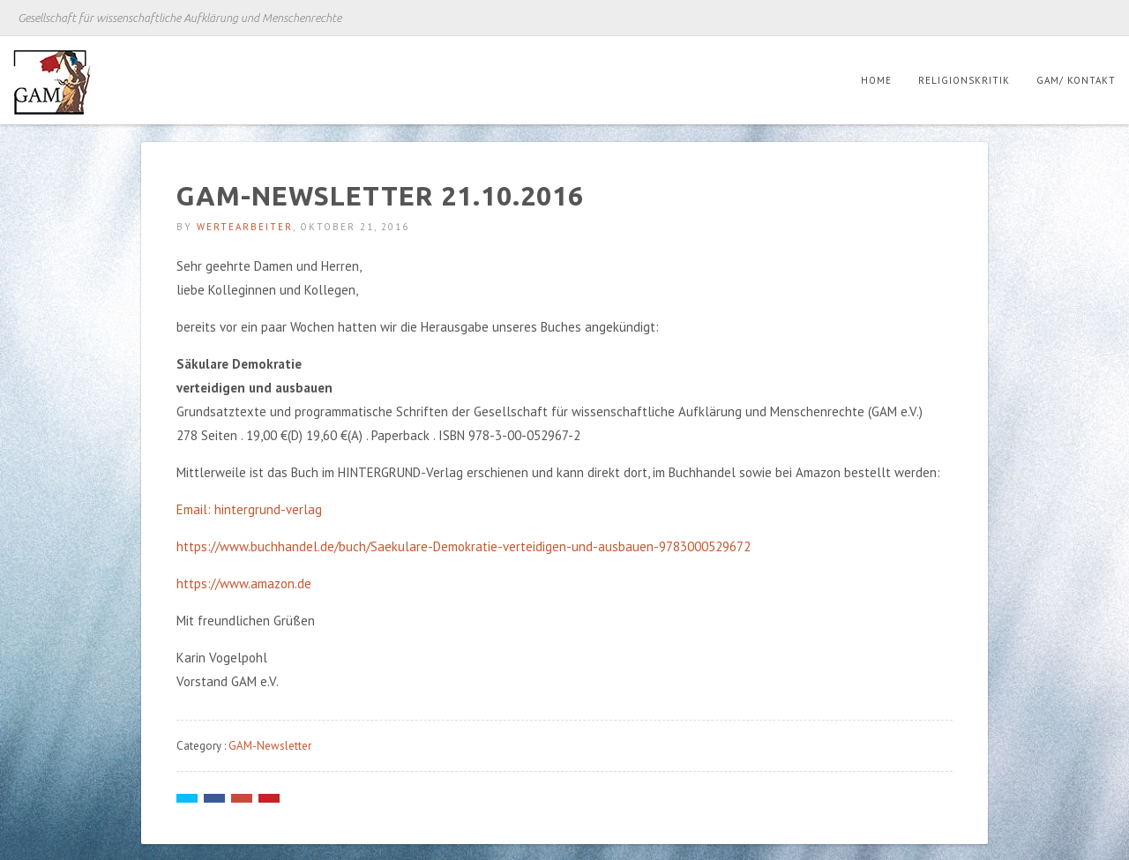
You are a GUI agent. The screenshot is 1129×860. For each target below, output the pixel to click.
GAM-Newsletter (269, 745)
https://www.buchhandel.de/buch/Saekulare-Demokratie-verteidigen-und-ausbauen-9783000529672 (463, 546)
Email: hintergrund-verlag (249, 509)
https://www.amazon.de (243, 583)
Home (876, 80)
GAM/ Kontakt (1076, 80)
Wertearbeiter (245, 227)
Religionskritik (964, 80)
